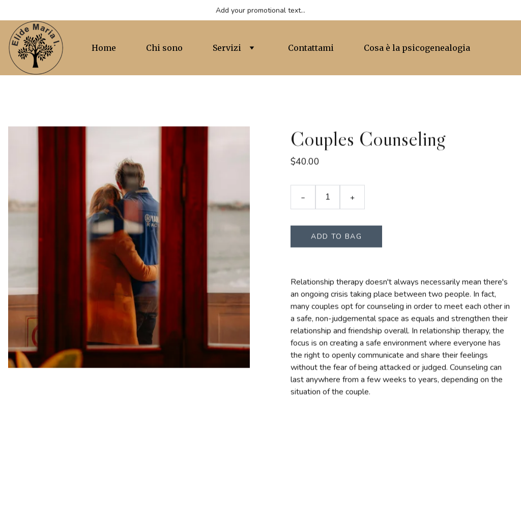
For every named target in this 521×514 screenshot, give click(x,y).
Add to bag (336, 238)
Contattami (311, 48)
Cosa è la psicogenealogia (417, 48)
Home (104, 48)
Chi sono (164, 48)
